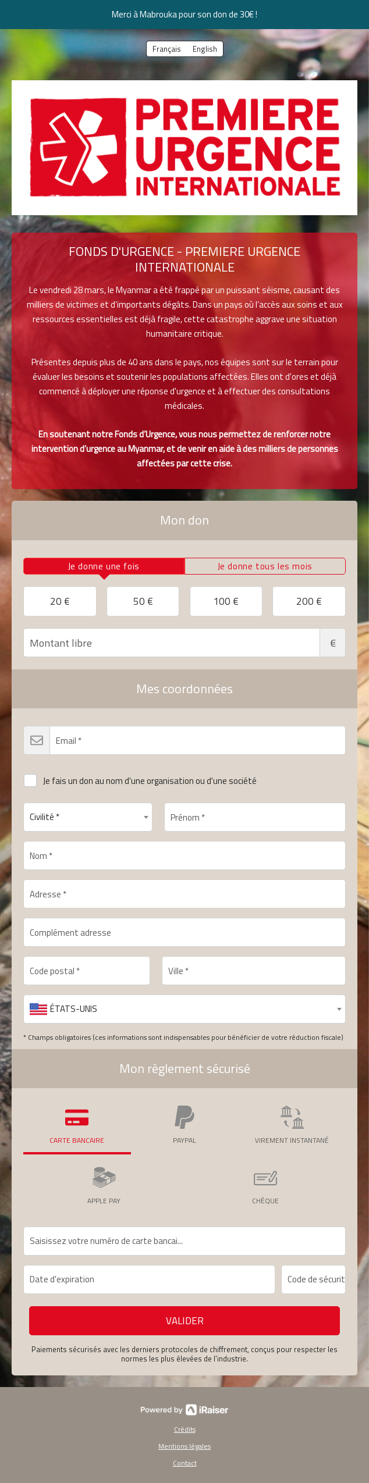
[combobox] (87, 817)
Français (166, 49)
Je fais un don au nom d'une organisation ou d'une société (140, 778)
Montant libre (184, 642)
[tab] (104, 566)
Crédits (185, 1429)
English (205, 49)
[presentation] (104, 566)
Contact (185, 1462)
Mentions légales (184, 1446)
